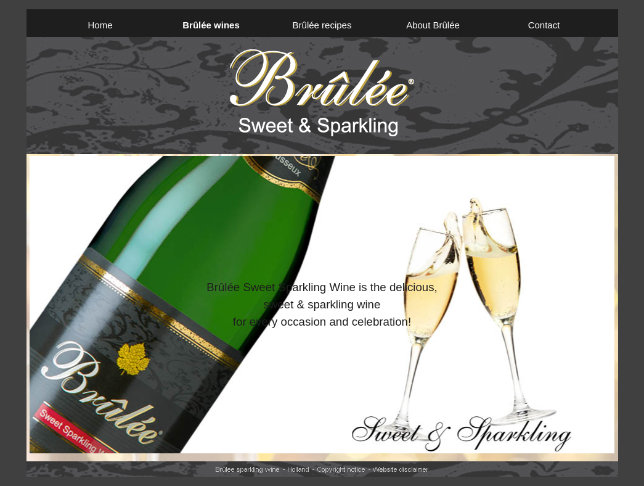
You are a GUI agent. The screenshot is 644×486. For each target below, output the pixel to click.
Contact (544, 25)
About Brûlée (433, 25)
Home (100, 25)
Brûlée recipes (322, 25)
